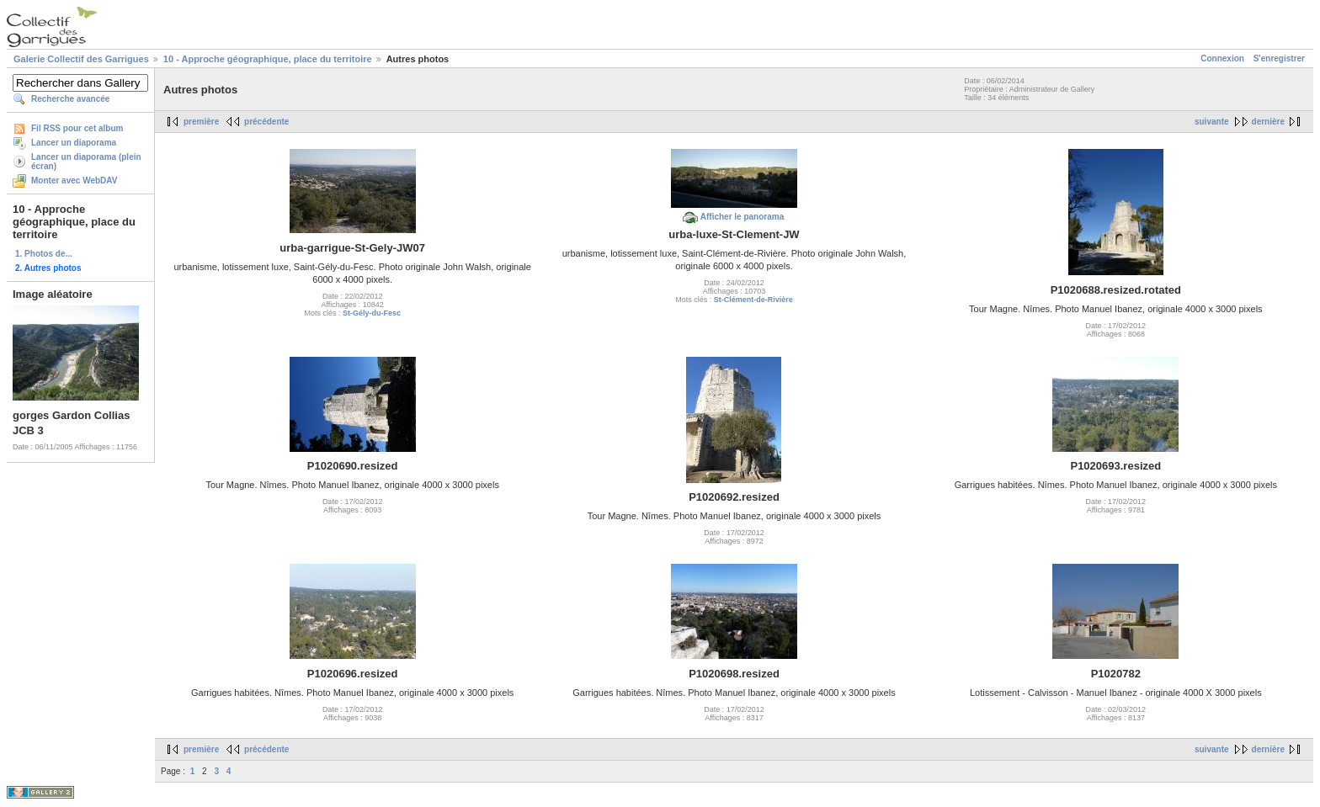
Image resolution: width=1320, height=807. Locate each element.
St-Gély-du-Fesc (372, 313)
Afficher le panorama (742, 216)
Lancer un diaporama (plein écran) (86, 161)
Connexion (1222, 58)
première (201, 121)
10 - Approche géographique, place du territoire (267, 59)
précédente (266, 121)
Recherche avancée (70, 99)
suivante (1212, 121)
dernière (1268, 121)
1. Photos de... (43, 253)
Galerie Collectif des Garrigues (81, 59)
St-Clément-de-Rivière (753, 299)
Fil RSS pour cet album (77, 128)
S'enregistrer (1279, 58)
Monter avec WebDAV (74, 180)
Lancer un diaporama (73, 142)
